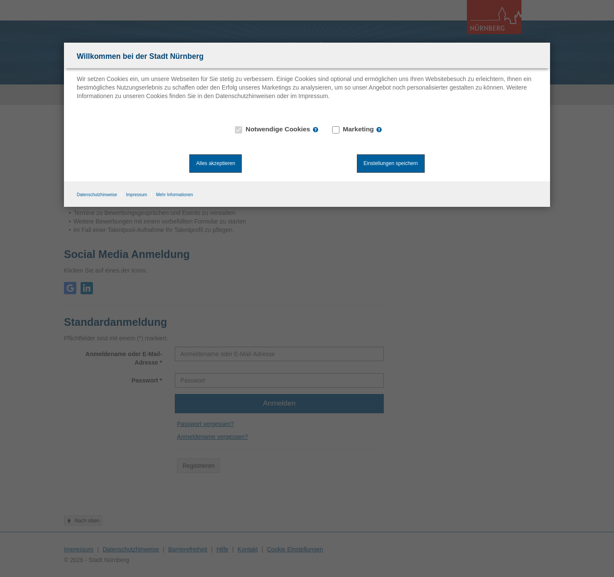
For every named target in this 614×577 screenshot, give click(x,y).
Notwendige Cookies (272, 129)
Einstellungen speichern (391, 163)
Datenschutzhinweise (97, 194)
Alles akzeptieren (215, 163)
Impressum (136, 194)
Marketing (353, 129)
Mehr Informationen (174, 194)
